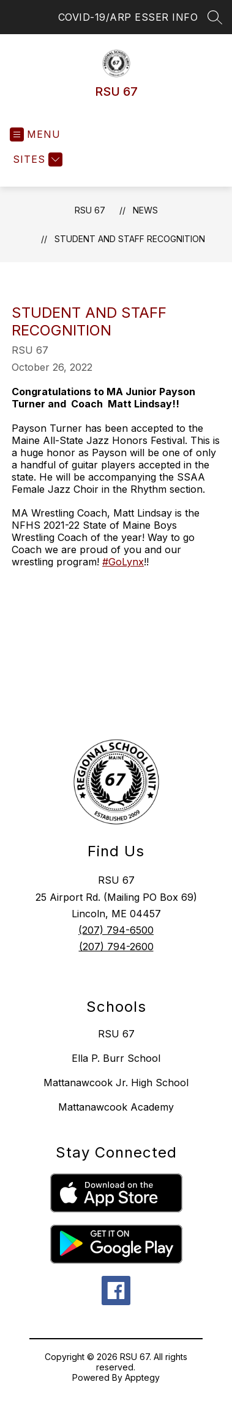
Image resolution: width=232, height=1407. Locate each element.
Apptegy (142, 1377)
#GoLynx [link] (123, 562)
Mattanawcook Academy (116, 1107)
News (145, 210)
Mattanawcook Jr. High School (116, 1082)
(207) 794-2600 (116, 946)
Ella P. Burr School (116, 1058)
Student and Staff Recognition (129, 239)
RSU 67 (90, 210)
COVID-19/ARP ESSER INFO (128, 17)
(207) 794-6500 (116, 930)
